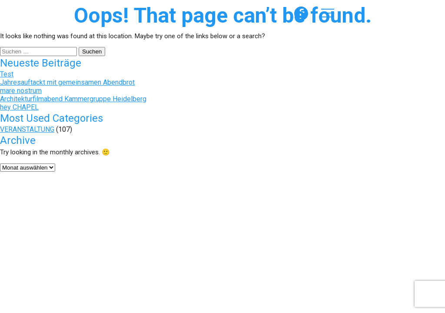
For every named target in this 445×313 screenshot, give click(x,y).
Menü (327, 13)
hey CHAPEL (19, 107)
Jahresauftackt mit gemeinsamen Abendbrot (67, 82)
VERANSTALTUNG (27, 129)
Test (6, 74)
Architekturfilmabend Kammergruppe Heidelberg (73, 99)
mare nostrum (21, 91)
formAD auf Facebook (301, 13)
